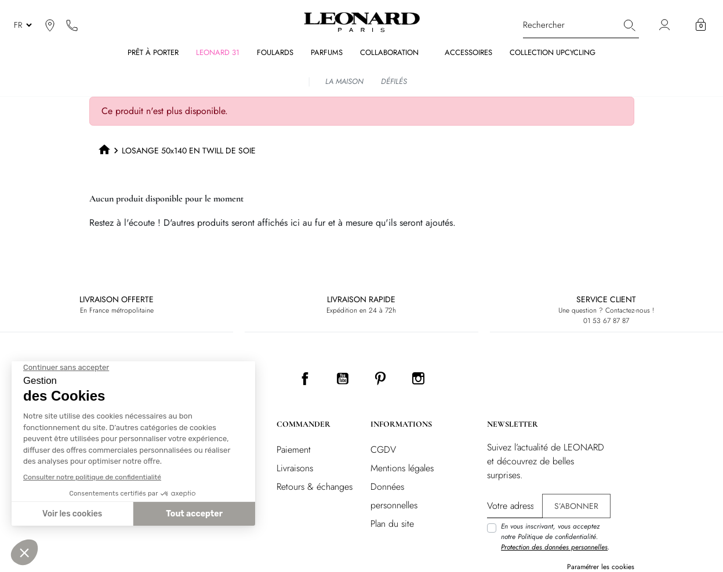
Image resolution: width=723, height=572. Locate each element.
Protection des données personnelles (554, 547)
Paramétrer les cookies (600, 567)
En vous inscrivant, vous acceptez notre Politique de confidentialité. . (555, 536)
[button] (701, 25)
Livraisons (295, 468)
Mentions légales (402, 468)
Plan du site (392, 523)
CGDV (383, 449)
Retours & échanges (315, 486)
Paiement (294, 449)
